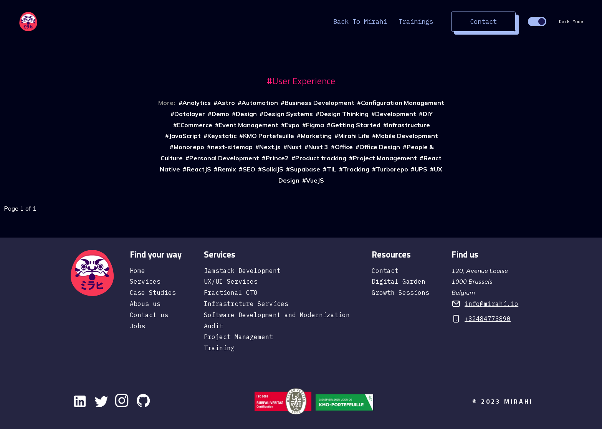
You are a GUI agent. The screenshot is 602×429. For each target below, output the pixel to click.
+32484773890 (488, 319)
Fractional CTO (231, 292)
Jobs (137, 326)
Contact (483, 21)
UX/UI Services (231, 281)
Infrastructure (408, 125)
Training (219, 348)
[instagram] (123, 401)
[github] (144, 401)
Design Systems (288, 114)
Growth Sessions (400, 292)
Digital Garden (398, 281)
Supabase (305, 169)
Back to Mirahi (360, 21)
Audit (213, 326)
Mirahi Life (353, 136)
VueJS (315, 180)
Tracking (356, 169)
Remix (227, 169)
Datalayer (189, 114)
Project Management (385, 158)
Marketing (316, 136)
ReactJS (199, 169)
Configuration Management (402, 102)
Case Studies (153, 292)
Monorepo (189, 147)
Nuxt (294, 147)
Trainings (416, 21)
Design (246, 114)
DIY (428, 114)
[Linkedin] (80, 401)
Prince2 (277, 158)
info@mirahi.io (491, 304)
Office (344, 147)
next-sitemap (232, 147)
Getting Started (355, 125)
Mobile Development (407, 136)
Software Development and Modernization (277, 315)
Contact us (149, 315)
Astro (226, 102)
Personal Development (224, 158)
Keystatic (222, 136)
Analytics (196, 102)
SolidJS (272, 169)
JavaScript (185, 136)
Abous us (145, 304)
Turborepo (392, 169)
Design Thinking (344, 114)
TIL (331, 169)
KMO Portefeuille (268, 136)
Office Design (379, 147)
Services (145, 281)
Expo (292, 125)
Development (395, 114)
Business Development (319, 102)
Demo (220, 114)
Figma (315, 125)
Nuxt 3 (318, 147)
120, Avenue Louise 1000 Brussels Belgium (480, 282)
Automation (259, 102)
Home (137, 270)
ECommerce (194, 125)
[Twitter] (101, 401)
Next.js (270, 147)
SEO (249, 169)
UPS (421, 169)
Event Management (248, 125)
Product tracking (320, 158)
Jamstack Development (242, 270)
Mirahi (518, 401)
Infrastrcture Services (246, 304)
